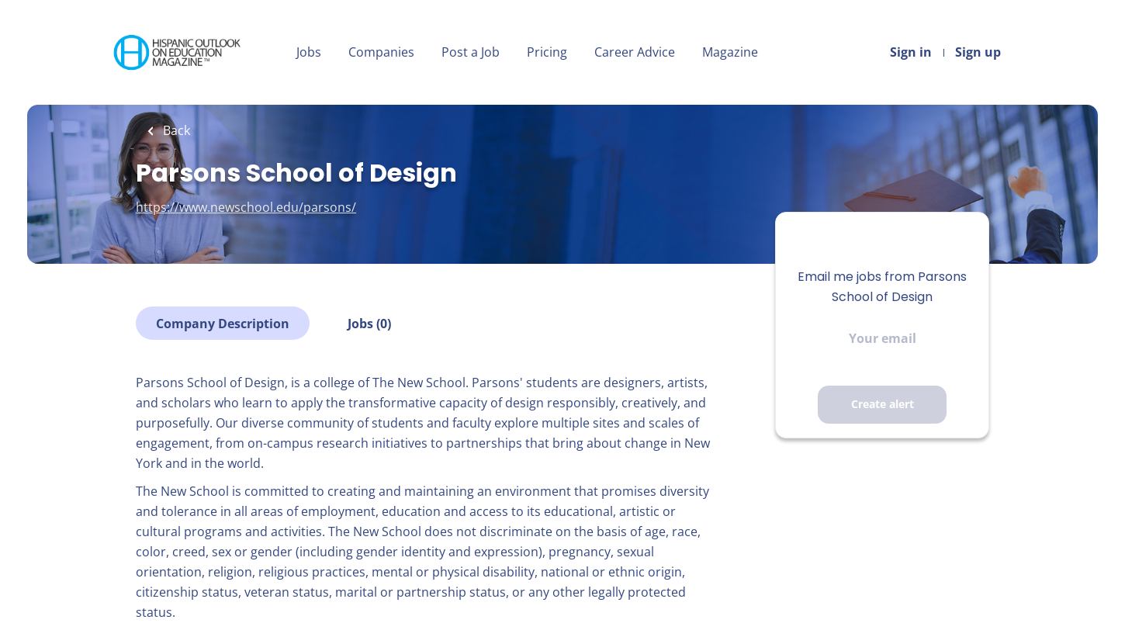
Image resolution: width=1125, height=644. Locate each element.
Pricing (547, 52)
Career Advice (634, 52)
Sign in (911, 52)
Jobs (308, 52)
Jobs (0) (369, 323)
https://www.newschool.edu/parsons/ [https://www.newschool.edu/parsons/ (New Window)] (246, 207)
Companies (381, 52)
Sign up (978, 52)
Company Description (222, 323)
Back (175, 130)
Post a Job (470, 52)
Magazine (730, 52)
